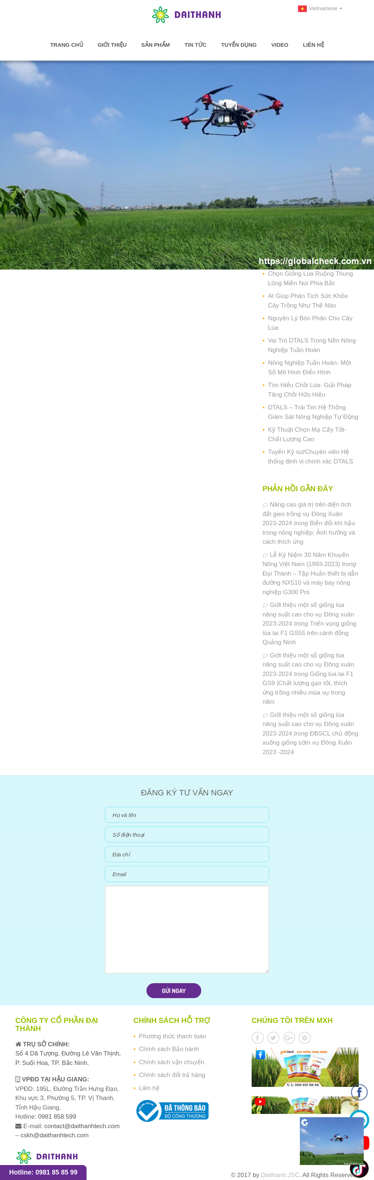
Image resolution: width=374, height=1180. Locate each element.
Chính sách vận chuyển (171, 1062)
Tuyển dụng (238, 45)
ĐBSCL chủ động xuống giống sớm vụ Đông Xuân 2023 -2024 (310, 743)
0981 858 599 (56, 1116)
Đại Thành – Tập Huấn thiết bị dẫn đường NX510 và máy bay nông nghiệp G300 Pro (310, 583)
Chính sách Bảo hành (169, 1049)
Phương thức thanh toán (172, 1036)
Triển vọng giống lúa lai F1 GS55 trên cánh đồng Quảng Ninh (309, 633)
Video (280, 45)
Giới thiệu (112, 45)
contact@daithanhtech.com (81, 1126)
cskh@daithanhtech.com (54, 1135)
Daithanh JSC (280, 1175)
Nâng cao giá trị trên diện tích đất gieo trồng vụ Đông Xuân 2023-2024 (307, 514)
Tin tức (195, 45)
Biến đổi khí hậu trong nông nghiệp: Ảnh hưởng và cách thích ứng (309, 532)
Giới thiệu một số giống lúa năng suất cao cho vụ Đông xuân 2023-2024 (308, 614)
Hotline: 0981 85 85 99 (43, 1172)
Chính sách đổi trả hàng (172, 1075)
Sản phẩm (155, 45)
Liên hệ (313, 45)
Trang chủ (66, 45)
